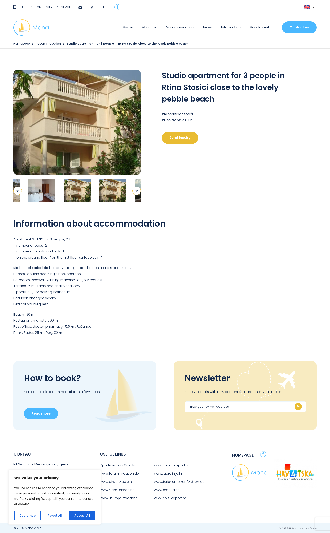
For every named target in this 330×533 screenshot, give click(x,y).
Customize (27, 515)
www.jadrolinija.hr (168, 473)
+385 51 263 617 (30, 7)
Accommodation (180, 27)
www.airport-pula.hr (116, 481)
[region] (54, 497)
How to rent (259, 27)
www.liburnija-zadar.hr (118, 498)
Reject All (55, 515)
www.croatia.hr (166, 490)
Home (128, 27)
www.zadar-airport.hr (171, 465)
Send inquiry (180, 137)
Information (231, 27)
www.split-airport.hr (170, 498)
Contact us (299, 27)
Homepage (21, 43)
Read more (41, 413)
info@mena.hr (95, 7)
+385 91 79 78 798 (57, 7)
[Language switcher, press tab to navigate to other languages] (309, 7)
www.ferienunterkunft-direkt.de (179, 481)
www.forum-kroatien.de (119, 473)
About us (149, 27)
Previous (17, 191)
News (207, 27)
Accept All (82, 515)
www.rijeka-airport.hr (117, 490)
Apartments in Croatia (118, 465)
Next (136, 191)
